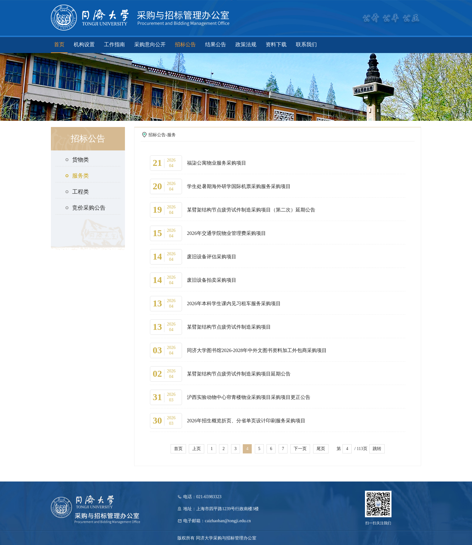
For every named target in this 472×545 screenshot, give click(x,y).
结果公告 (215, 44)
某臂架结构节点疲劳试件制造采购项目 (229, 327)
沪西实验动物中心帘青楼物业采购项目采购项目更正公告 (248, 397)
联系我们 (306, 44)
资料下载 (276, 44)
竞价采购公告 (85, 208)
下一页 (300, 448)
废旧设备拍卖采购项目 (211, 280)
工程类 (77, 192)
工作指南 (114, 44)
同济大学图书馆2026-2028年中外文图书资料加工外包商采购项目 (257, 350)
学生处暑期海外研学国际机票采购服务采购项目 (239, 186)
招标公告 (185, 44)
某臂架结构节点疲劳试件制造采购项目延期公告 (239, 373)
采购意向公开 (150, 44)
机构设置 (84, 44)
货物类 (77, 160)
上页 (196, 448)
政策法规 (245, 44)
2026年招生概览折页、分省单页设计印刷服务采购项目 (246, 420)
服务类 (77, 176)
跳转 (377, 448)
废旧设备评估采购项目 (211, 256)
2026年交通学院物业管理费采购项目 (226, 233)
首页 (59, 44)
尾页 (321, 448)
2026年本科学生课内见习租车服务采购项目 (234, 303)
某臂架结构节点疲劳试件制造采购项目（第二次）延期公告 (251, 209)
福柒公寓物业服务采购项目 (216, 163)
